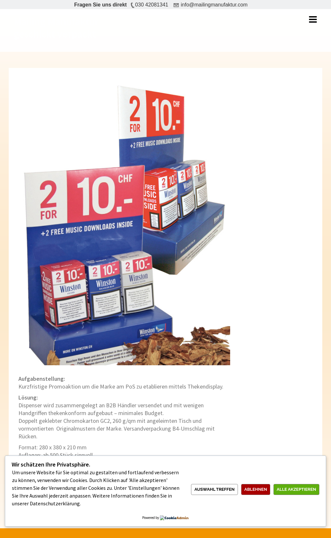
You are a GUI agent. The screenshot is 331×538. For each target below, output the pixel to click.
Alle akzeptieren (296, 489)
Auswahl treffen (214, 489)
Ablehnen (255, 489)
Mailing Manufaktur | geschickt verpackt (58, 27)
